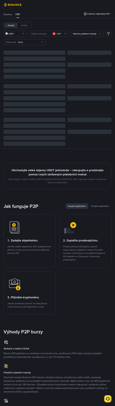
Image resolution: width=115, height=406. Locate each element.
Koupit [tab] (11, 25)
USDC (46, 25)
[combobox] (34, 33)
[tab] (8, 14)
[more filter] (108, 34)
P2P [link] (18, 14)
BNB (68, 25)
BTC (54, 25)
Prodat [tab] (24, 25)
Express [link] (8, 14)
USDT (37, 25)
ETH (61, 25)
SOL (75, 25)
